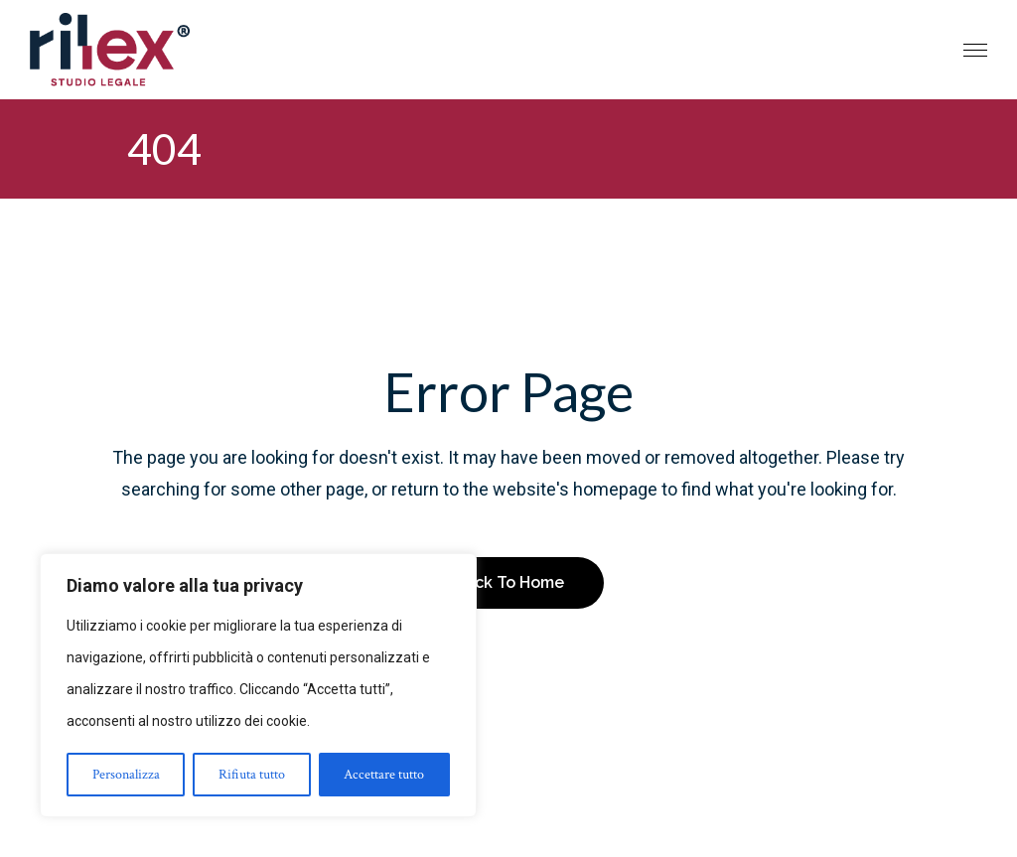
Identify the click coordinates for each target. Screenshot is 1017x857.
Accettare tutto (384, 775)
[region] (258, 685)
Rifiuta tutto (251, 775)
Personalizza (126, 775)
